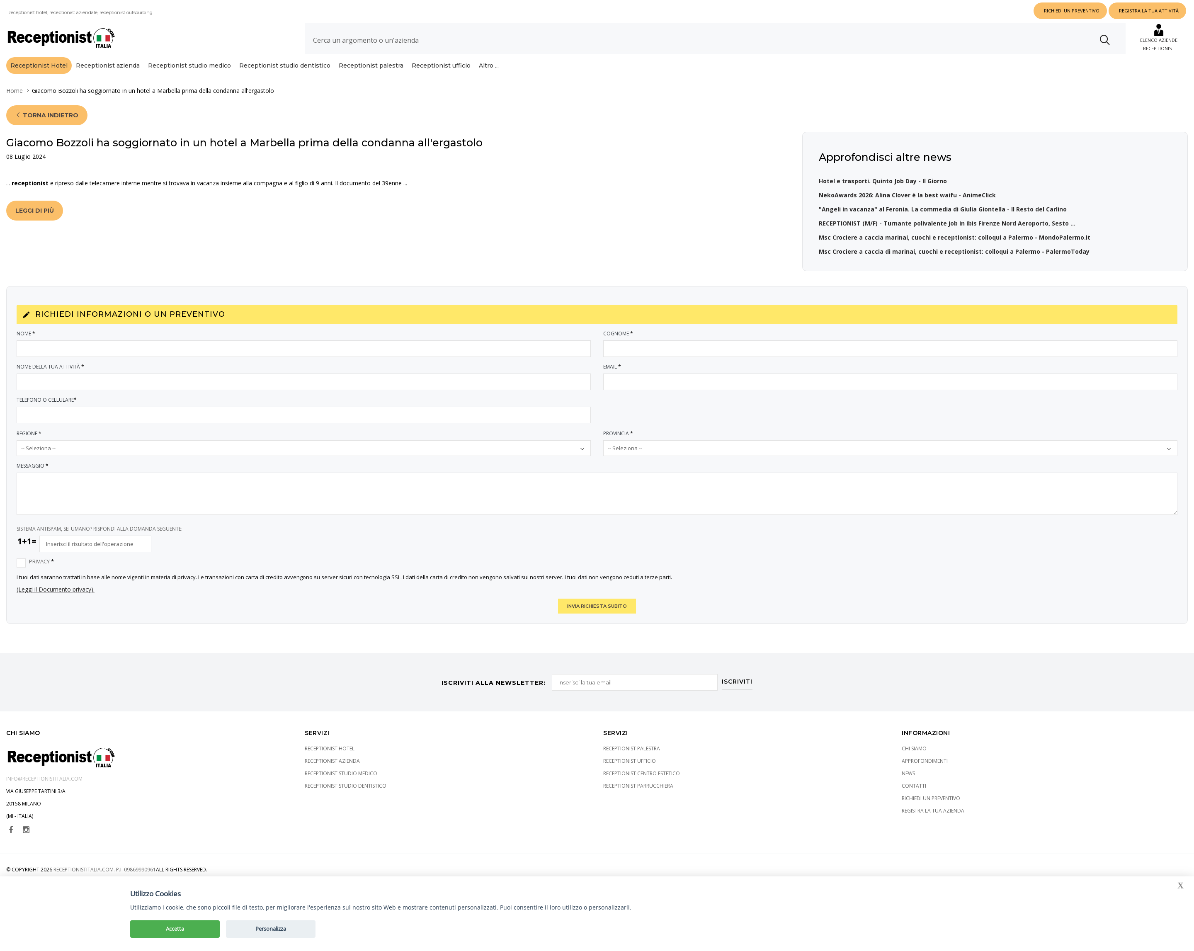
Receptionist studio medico (189, 65)
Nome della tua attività (51, 366)
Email (612, 366)
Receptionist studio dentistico (284, 65)
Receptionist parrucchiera (638, 785)
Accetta (175, 928)
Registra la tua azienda (933, 810)
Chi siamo (914, 748)
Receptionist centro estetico (641, 772)
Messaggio (33, 465)
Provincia (618, 433)
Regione (29, 433)
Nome (26, 333)
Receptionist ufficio (441, 65)
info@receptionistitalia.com (44, 778)
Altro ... (489, 65)
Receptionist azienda (108, 65)
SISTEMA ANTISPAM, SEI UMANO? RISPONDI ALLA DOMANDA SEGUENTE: (99, 528)
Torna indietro (46, 115)
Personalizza (270, 928)
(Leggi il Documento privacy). (56, 589)
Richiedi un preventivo (931, 797)
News (908, 772)
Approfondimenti (925, 760)
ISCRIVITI (738, 680)
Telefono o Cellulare (47, 399)
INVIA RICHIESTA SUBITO (597, 606)
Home (14, 91)
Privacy (42, 561)
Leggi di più (34, 210)
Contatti (914, 785)
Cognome (618, 333)
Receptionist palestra (371, 65)
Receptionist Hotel (39, 65)
